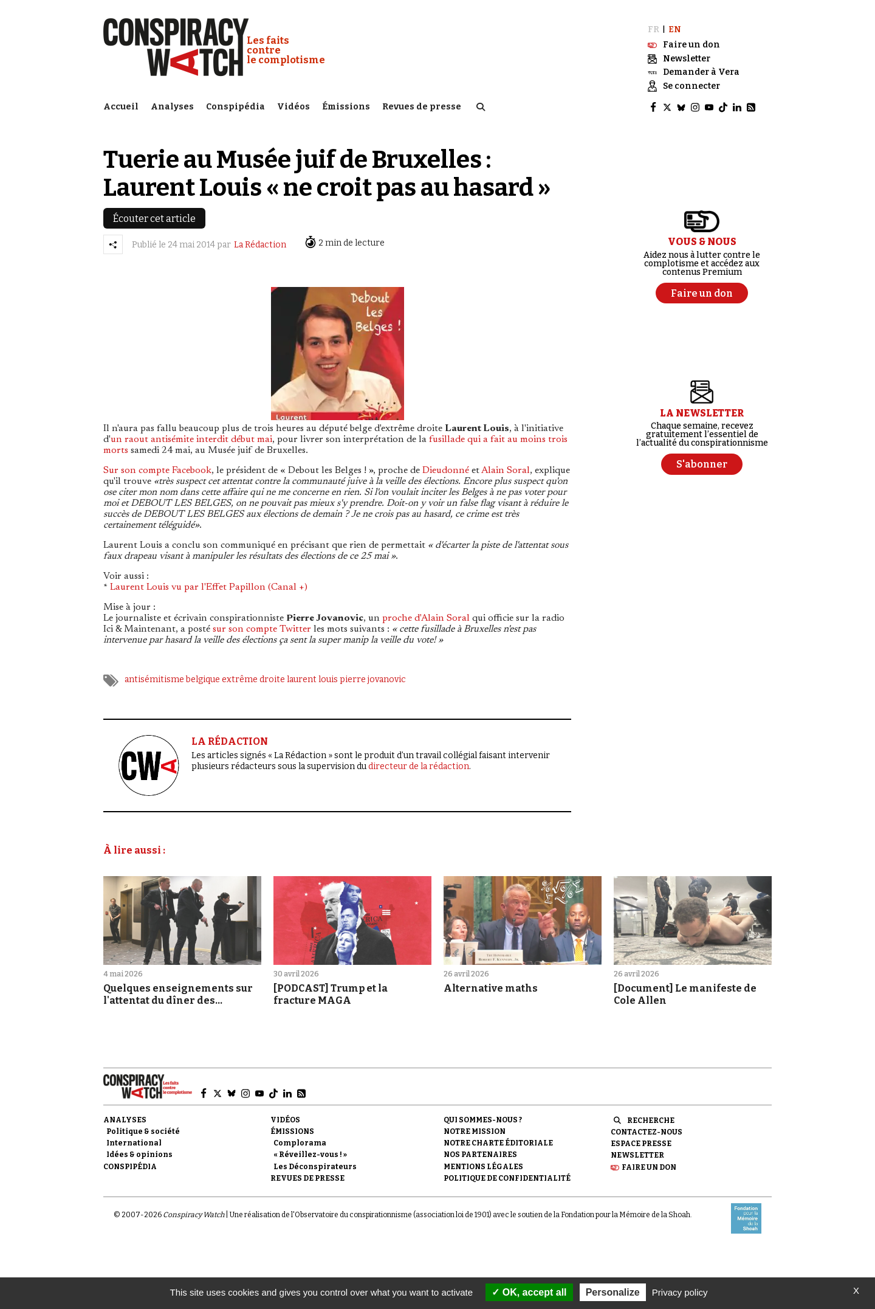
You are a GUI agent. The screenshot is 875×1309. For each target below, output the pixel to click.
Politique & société (143, 1131)
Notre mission (475, 1131)
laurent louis (312, 679)
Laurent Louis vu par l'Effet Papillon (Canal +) (208, 587)
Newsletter (637, 1155)
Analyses (172, 107)
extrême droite (253, 679)
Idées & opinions (139, 1154)
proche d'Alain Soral (426, 618)
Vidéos (293, 107)
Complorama (299, 1143)
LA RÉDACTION (229, 741)
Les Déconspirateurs (315, 1166)
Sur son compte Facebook (157, 470)
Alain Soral (505, 470)
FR (653, 29)
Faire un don (649, 1166)
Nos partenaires (480, 1154)
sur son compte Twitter (262, 629)
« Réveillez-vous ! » (310, 1154)
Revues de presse (421, 107)
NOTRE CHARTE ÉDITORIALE (498, 1143)
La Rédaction (260, 244)
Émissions (346, 107)
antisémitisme (154, 679)
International (134, 1143)
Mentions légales (483, 1166)
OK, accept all (529, 1292)
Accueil (121, 107)
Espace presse (641, 1143)
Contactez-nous (646, 1131)
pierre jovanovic (373, 679)
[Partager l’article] (113, 244)
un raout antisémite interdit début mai (191, 439)
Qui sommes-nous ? (483, 1119)
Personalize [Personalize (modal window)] (613, 1292)
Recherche (650, 1120)
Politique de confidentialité (507, 1177)
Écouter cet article (154, 218)
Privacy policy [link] (680, 1292)
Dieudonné (445, 470)
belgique (203, 679)
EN (674, 29)
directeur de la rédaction (418, 766)
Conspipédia (235, 107)
